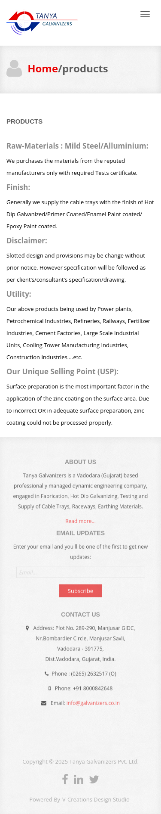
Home (42, 68)
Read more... (80, 522)
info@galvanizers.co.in (93, 701)
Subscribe (80, 589)
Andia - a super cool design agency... (42, 23)
